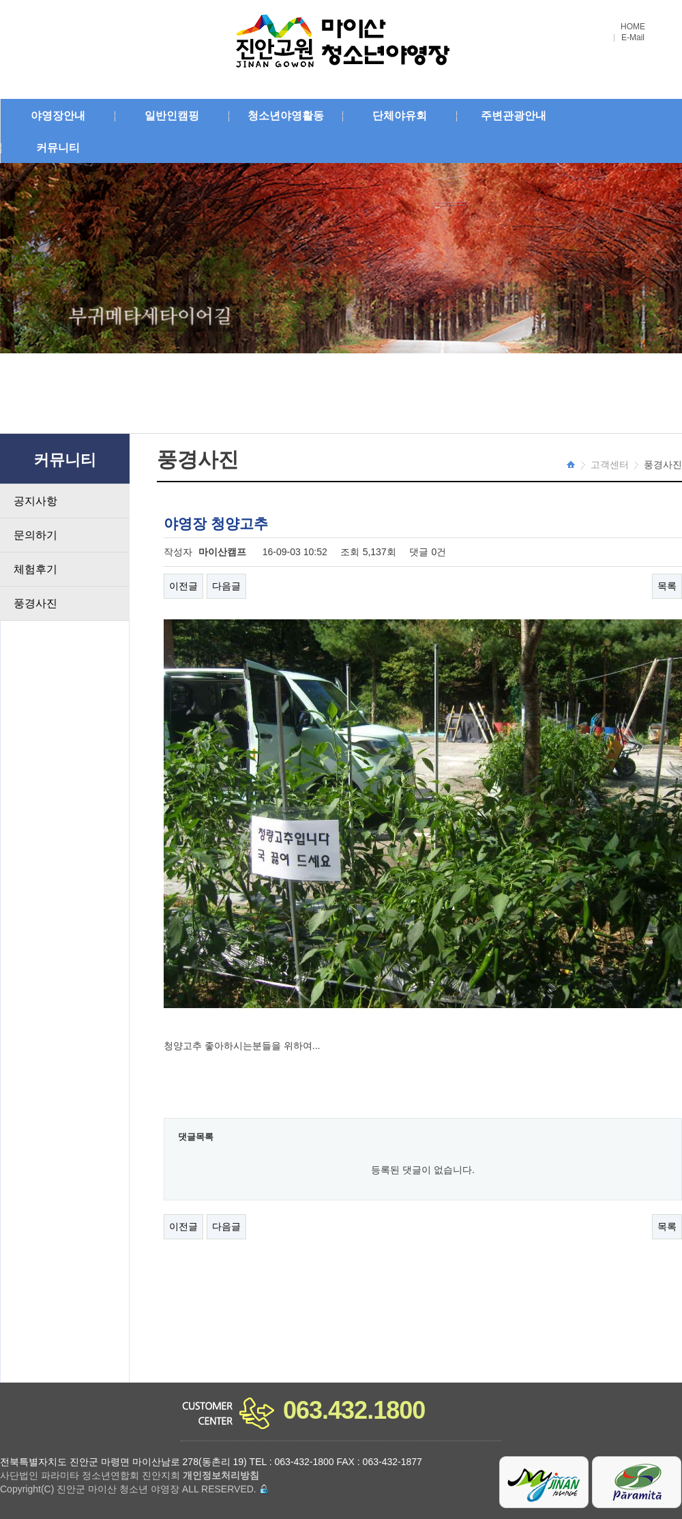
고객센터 (610, 464)
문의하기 (35, 535)
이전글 (183, 585)
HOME (633, 27)
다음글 (226, 585)
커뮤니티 (58, 147)
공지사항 (35, 501)
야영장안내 (58, 115)
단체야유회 (399, 115)
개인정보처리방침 (221, 1475)
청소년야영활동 (286, 115)
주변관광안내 (513, 115)
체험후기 (35, 569)
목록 (667, 585)
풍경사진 (35, 603)
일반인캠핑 (172, 115)
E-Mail (632, 38)
